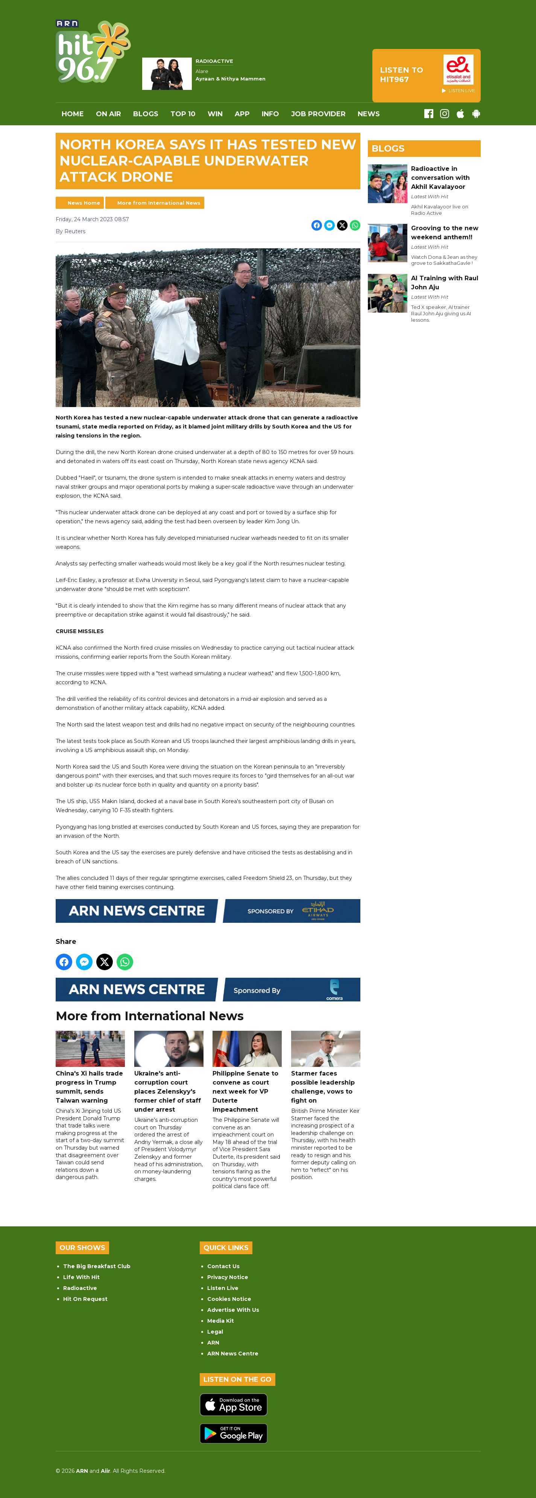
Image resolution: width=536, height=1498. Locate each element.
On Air (108, 114)
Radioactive (80, 1288)
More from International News (158, 203)
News (369, 114)
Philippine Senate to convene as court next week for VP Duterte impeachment (247, 1072)
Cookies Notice (229, 1299)
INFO (270, 114)
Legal (215, 1331)
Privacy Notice (227, 1277)
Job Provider (318, 114)
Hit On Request (85, 1299)
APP (242, 114)
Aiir (105, 1471)
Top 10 (183, 114)
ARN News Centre (232, 1353)
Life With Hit (81, 1277)
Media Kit (220, 1320)
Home (73, 114)
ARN (213, 1342)
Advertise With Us (233, 1310)
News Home (84, 203)
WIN (215, 114)
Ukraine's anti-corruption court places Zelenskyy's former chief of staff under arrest (168, 1072)
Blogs (145, 114)
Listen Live (222, 1288)
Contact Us (223, 1266)
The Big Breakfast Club (97, 1266)
